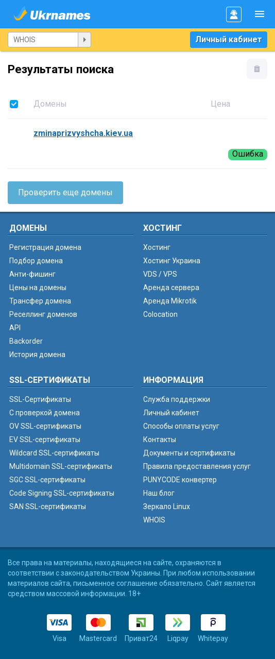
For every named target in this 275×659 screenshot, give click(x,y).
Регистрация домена (45, 247)
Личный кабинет (228, 39)
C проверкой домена (44, 413)
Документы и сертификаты (189, 453)
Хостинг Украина (171, 261)
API (15, 328)
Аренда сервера (171, 287)
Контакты (159, 439)
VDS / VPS (160, 274)
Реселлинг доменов (43, 314)
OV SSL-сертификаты (45, 426)
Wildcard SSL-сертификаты (54, 453)
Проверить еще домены (65, 192)
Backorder (26, 341)
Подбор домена (36, 261)
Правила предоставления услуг (197, 466)
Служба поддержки (176, 399)
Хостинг (156, 247)
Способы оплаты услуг (181, 426)
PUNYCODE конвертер (180, 480)
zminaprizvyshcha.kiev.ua (83, 133)
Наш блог (159, 493)
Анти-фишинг (32, 274)
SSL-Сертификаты (40, 399)
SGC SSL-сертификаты (47, 480)
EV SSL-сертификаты (44, 439)
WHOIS (154, 520)
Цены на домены (37, 287)
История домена (37, 354)
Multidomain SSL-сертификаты (60, 466)
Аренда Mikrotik (170, 301)
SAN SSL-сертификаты (47, 506)
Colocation (160, 314)
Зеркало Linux (166, 506)
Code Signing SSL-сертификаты (61, 493)
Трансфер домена (40, 301)
